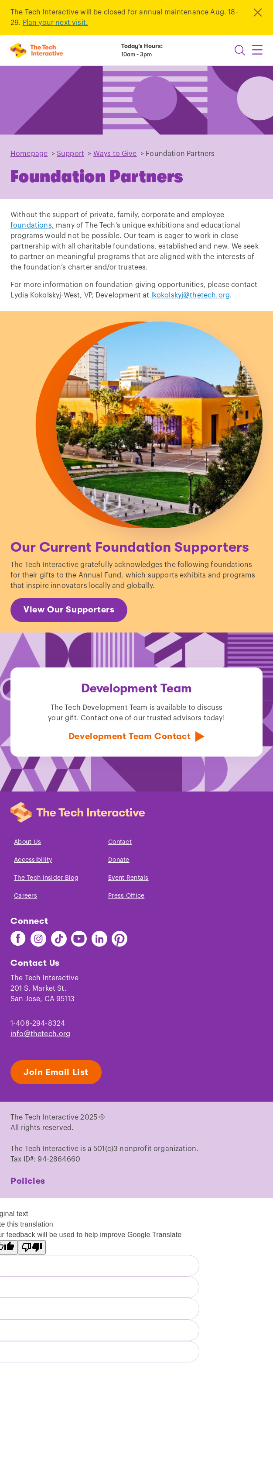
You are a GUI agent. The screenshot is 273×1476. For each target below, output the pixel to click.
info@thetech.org (40, 1033)
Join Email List (56, 1072)
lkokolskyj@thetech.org (190, 295)
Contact (120, 842)
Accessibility (33, 860)
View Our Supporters (69, 610)
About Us (27, 842)
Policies (27, 1181)
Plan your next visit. (55, 22)
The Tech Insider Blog (46, 878)
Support (70, 153)
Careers (25, 896)
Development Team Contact (129, 736)
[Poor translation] (32, 1247)
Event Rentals (128, 878)
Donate (119, 860)
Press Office (126, 896)
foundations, (32, 225)
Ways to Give (115, 153)
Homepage (29, 153)
